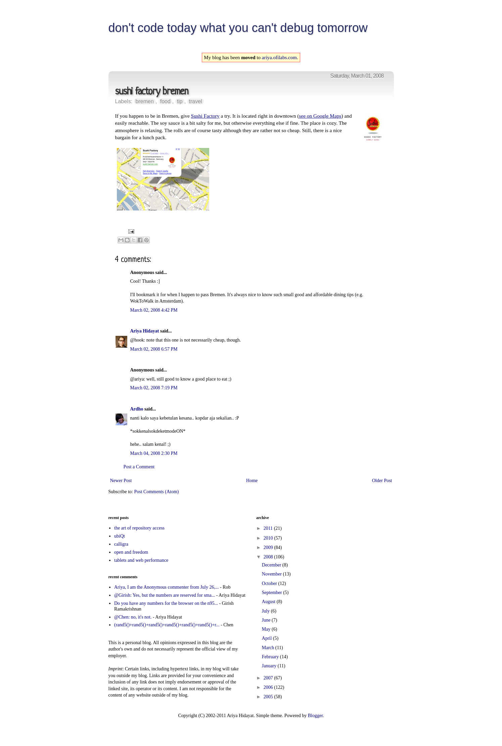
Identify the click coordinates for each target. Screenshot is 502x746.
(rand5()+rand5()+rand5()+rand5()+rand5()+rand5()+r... (167, 624)
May (267, 629)
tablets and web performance (141, 560)
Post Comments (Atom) (156, 491)
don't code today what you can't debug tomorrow (238, 28)
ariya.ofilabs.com (279, 57)
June (267, 620)
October (270, 583)
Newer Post (121, 480)
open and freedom (131, 552)
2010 (269, 538)
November (272, 574)
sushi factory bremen (151, 91)
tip (180, 101)
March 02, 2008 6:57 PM (154, 349)
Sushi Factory (205, 116)
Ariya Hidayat (144, 330)
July (266, 611)
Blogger (315, 715)
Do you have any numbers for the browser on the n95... (166, 603)
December (272, 564)
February (271, 656)
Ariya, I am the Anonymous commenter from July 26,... (166, 587)
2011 (269, 528)
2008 (269, 556)
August (269, 601)
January (270, 665)
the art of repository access (139, 528)
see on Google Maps (320, 116)
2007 (269, 677)
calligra (121, 544)
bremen (145, 101)
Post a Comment (139, 466)
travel (195, 101)
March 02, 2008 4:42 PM (154, 310)
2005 (269, 696)
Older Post (382, 480)
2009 (269, 547)
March (268, 647)
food (165, 101)
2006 (269, 687)
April (267, 638)
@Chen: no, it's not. (132, 617)
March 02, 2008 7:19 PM (154, 387)
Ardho (136, 408)
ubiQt (119, 536)
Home (252, 480)
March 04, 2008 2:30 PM (154, 453)
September (272, 592)
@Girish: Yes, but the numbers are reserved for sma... (164, 595)
